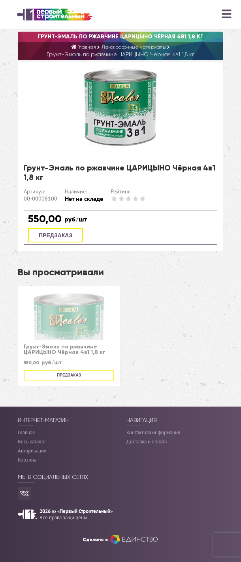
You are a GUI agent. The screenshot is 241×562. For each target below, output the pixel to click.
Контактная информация (153, 432)
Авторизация (32, 451)
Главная (26, 432)
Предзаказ (55, 235)
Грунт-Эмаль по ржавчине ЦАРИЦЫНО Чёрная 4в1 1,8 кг (64, 349)
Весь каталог (32, 442)
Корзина (27, 460)
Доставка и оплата (146, 442)
